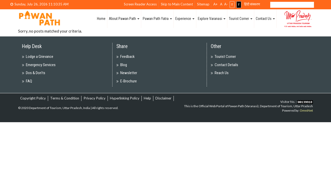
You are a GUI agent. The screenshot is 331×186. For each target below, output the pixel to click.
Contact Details (226, 65)
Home (101, 19)
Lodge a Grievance (39, 56)
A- (226, 4)
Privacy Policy (95, 98)
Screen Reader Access (140, 4)
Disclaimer (163, 98)
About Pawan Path (124, 19)
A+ (215, 4)
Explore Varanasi (211, 19)
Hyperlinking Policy (124, 98)
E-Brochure (128, 81)
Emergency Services (41, 65)
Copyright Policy (33, 98)
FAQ (29, 81)
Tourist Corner (240, 19)
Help (147, 98)
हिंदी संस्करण (252, 4)
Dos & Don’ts (35, 73)
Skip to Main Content (177, 4)
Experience (184, 19)
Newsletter (128, 73)
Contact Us (265, 19)
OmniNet (306, 110)
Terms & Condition (64, 98)
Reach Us (222, 73)
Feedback (127, 56)
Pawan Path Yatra (157, 19)
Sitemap (203, 4)
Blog (123, 65)
